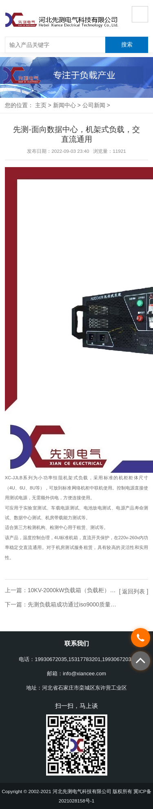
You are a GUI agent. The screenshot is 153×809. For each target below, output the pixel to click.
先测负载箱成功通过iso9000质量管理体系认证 (86, 604)
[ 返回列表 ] (134, 591)
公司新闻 (93, 105)
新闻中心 (64, 105)
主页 (41, 105)
